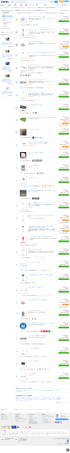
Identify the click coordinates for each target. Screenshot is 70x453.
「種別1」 (21, 37)
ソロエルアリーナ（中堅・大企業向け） (47, 417)
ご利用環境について (32, 419)
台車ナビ (43, 433)
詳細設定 (52, 1)
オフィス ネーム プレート (35, 397)
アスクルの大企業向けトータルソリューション (47, 423)
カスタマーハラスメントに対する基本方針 (21, 420)
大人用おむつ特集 (63, 433)
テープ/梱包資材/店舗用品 (5, 12)
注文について (3, 415)
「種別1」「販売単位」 (23, 87)
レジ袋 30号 (42, 409)
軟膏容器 (16, 409)
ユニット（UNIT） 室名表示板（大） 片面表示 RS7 (37, 335)
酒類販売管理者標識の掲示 (33, 422)
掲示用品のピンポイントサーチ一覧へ (63, 402)
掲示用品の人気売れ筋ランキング (32, 7)
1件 (34, 145)
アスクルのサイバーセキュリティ (20, 421)
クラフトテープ (23, 409)
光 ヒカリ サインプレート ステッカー (35, 65)
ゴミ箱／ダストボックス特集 (6, 433)
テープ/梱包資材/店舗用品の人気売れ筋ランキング (19, 7)
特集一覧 (46, 434)
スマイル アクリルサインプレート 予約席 (36, 16)
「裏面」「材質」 (22, 356)
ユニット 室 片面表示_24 (33, 348)
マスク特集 (58, 433)
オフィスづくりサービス (33, 434)
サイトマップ (31, 415)
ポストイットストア (26, 434)
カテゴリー (3, 5)
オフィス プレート (27, 400)
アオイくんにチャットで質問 (62, 419)
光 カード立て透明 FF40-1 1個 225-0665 (35, 41)
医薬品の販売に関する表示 (33, 423)
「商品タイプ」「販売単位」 (24, 270)
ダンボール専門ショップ (32, 433)
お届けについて (4, 416)
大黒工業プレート (18, 397)
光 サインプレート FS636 (33, 129)
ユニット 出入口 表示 (32, 373)
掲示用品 (3, 14)
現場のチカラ (39, 433)
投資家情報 (17, 416)
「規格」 (21, 60)
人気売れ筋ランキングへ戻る (6, 28)
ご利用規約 (31, 416)
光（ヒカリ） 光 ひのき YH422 (34, 310)
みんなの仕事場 (45, 420)
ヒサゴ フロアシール (32, 177)
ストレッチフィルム (33, 409)
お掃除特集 (13, 433)
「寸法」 (21, 282)
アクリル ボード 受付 (20, 398)
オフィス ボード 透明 (28, 399)
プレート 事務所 (28, 398)
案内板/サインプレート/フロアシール (7, 16)
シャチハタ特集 (9, 434)
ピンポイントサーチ (41, 434)
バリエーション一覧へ (63, 21)
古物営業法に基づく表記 (33, 421)
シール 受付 (35, 399)
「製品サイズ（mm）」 (23, 100)
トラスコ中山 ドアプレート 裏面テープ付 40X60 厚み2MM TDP (40, 236)
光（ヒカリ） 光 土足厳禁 (33, 360)
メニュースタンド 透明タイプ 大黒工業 (35, 152)
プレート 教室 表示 (56, 398)
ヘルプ (68, 2)
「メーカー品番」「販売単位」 (25, 295)
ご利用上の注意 (31, 420)
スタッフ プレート (64, 398)
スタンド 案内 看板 (57, 399)
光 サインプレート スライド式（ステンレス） (36, 79)
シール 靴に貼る (49, 399)
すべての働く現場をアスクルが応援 (50, 433)
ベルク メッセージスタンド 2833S (34, 249)
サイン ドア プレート (36, 398)
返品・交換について (4, 419)
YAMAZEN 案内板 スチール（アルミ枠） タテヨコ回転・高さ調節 (40, 274)
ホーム (2, 7)
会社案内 (17, 415)
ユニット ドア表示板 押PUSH (33, 165)
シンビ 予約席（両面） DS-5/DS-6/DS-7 (35, 104)
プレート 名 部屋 (19, 400)
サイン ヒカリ (58, 397)
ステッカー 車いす (51, 397)
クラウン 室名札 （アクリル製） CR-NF (35, 287)
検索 (56, 2)
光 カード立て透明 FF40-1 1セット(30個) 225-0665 (37, 299)
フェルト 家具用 (42, 399)
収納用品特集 (4, 434)
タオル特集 (26, 433)
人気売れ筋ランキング (7, 7)
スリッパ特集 (21, 433)
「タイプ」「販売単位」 (24, 173)
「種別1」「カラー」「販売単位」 (25, 331)
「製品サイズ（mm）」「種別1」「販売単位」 (27, 72)
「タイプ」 (21, 257)
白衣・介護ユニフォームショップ (17, 434)
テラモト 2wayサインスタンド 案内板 (35, 92)
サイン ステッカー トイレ (46, 398)
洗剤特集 (17, 433)
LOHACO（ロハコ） (45, 415)
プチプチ (49, 409)
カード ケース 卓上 (26, 397)
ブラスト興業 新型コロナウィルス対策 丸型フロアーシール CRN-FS (40, 323)
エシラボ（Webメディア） (46, 421)
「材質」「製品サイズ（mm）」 (25, 381)
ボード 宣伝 (44, 397)
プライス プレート (19, 399)
